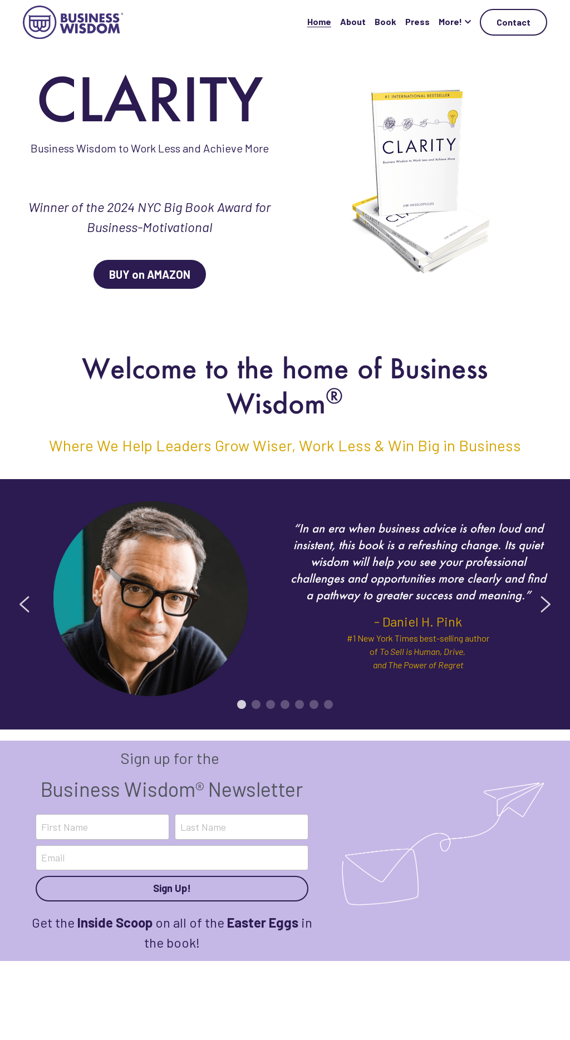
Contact (513, 22)
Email (53, 857)
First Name (64, 826)
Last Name (203, 826)
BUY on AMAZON (149, 274)
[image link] (73, 21)
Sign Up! (172, 888)
